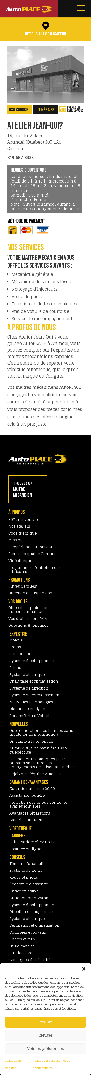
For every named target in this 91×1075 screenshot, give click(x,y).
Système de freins (25, 870)
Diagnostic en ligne (27, 709)
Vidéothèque (20, 561)
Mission (15, 540)
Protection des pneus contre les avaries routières (38, 804)
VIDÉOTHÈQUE (20, 828)
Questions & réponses (28, 625)
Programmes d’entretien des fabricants (34, 569)
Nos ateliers (19, 526)
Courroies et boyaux (27, 932)
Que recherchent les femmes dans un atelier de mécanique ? (41, 732)
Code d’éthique (22, 533)
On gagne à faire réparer (31, 741)
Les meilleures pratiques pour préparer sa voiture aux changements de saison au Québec (42, 763)
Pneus (15, 667)
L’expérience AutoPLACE (30, 547)
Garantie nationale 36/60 (32, 788)
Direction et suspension (30, 593)
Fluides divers (22, 953)
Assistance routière (27, 795)
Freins (15, 647)
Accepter (45, 1022)
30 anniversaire (23, 519)
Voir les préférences (45, 1048)
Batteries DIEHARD (25, 820)
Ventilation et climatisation (34, 925)
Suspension (20, 654)
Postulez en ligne (25, 849)
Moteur (15, 640)
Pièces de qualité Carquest (33, 554)
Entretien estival (24, 891)
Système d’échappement (32, 661)
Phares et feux (22, 939)
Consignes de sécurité (29, 960)
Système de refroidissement (35, 695)
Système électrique (27, 674)
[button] (83, 968)
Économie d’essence (28, 884)
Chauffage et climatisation (33, 681)
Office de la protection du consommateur (28, 610)
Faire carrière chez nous (31, 842)
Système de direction (28, 688)
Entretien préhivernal (29, 898)
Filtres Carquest (22, 586)
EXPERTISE (18, 634)
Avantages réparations (30, 813)
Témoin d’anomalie (27, 863)
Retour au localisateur (45, 34)
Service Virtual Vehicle (30, 716)
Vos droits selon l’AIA (27, 618)
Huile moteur (21, 946)
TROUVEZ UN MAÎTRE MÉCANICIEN (23, 489)
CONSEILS (17, 857)
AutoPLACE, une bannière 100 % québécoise (39, 750)
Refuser (45, 1035)
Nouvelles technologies (31, 702)
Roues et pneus (23, 877)
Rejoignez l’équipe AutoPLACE (37, 774)
